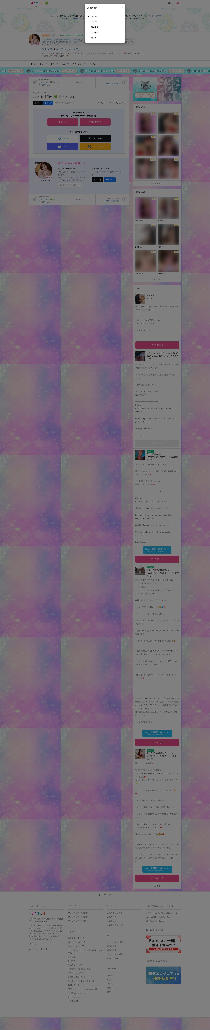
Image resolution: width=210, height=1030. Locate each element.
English (94, 22)
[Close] (122, 7)
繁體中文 (94, 32)
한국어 (94, 38)
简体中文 (94, 27)
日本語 (94, 16)
